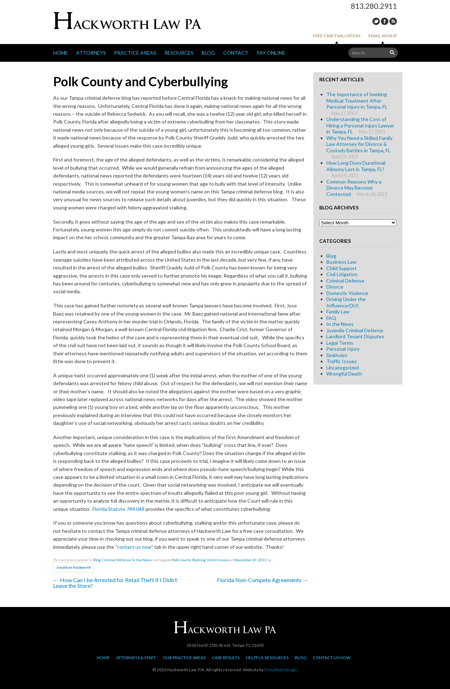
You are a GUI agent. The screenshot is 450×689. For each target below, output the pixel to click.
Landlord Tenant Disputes (355, 336)
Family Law (338, 311)
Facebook (384, 21)
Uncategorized (342, 368)
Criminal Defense (116, 560)
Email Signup (383, 35)
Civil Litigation (342, 274)
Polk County (181, 560)
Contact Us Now (331, 657)
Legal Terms (339, 343)
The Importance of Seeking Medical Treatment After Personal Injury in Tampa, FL (356, 100)
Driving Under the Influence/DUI (346, 302)
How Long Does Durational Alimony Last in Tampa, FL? (356, 166)
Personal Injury (343, 349)
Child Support (341, 268)
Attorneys (91, 53)
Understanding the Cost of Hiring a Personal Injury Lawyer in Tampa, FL (360, 125)
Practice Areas (135, 53)
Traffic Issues (341, 361)
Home (60, 53)
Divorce (334, 287)
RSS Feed (393, 21)
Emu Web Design (280, 669)
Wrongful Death (344, 374)
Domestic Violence (347, 293)
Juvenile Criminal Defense (354, 330)
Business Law (341, 262)
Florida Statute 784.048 (118, 509)
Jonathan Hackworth (73, 567)
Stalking (199, 560)
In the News (142, 560)
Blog (208, 53)
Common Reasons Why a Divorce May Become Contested (353, 188)
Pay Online (271, 53)
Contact (235, 53)
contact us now (134, 547)
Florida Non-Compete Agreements (262, 579)
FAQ (331, 318)
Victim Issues (218, 560)
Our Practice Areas (184, 657)
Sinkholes (337, 355)
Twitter (376, 21)
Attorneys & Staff (136, 657)
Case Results (226, 657)
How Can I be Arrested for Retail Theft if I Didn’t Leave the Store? (115, 582)
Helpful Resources (267, 657)
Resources (178, 53)
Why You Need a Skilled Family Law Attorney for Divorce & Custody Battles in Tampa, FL (359, 144)
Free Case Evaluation (336, 35)
